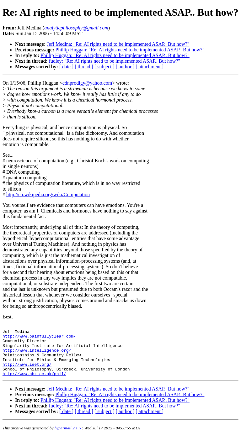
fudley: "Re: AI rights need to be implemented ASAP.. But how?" (114, 61)
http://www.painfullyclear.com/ (39, 339)
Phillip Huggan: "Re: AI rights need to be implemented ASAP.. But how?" (130, 49)
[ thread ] (84, 66)
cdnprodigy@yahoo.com (87, 83)
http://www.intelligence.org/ (37, 356)
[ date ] (66, 66)
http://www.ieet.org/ (27, 372)
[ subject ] (104, 66)
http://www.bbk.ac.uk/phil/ (34, 384)
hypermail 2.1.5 (68, 438)
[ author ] (125, 66)
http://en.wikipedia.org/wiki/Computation (48, 194)
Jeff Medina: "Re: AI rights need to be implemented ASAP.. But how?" (118, 44)
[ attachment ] (149, 66)
